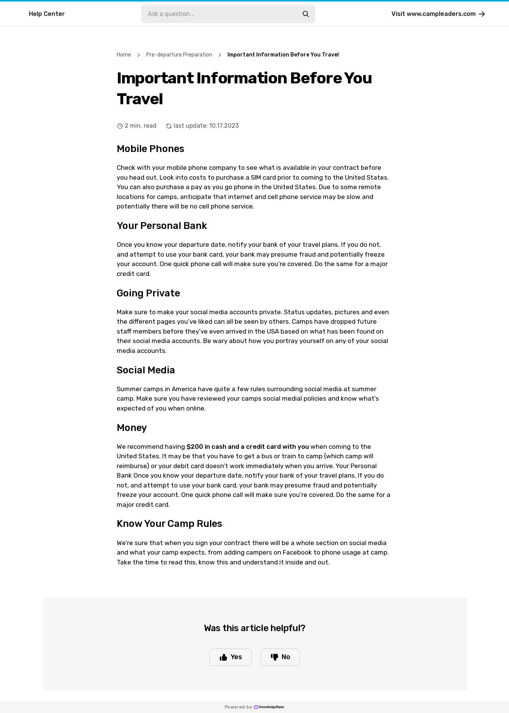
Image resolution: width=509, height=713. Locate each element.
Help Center (47, 13)
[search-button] (306, 14)
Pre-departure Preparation (179, 55)
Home (124, 55)
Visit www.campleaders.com (439, 14)
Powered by (254, 707)
